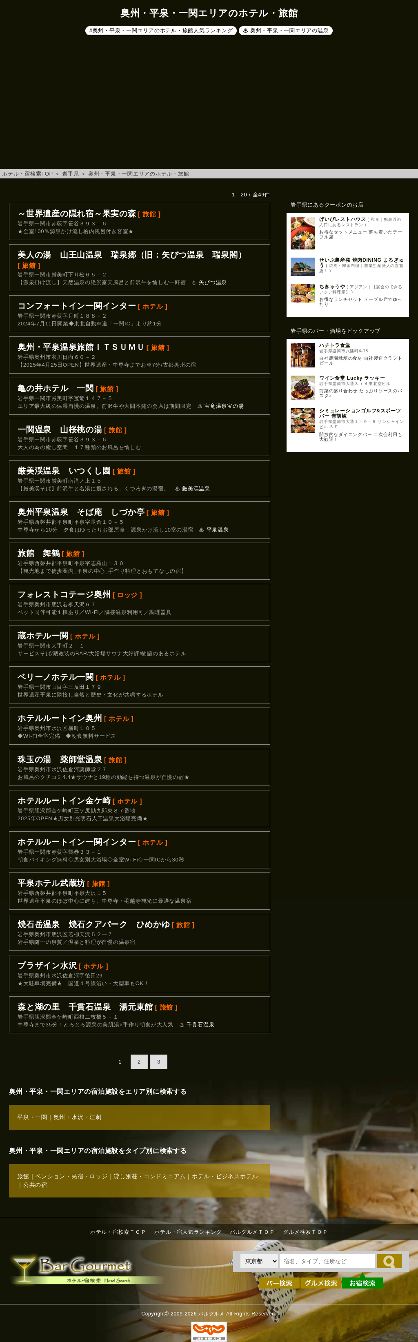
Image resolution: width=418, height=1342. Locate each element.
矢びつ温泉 (213, 282)
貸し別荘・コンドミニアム (149, 1176)
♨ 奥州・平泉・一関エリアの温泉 (286, 30)
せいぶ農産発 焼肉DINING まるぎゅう (361, 262)
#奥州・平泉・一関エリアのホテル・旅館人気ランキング (161, 30)
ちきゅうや (332, 286)
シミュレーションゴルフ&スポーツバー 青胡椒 (360, 413)
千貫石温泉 (201, 1025)
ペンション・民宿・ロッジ (71, 1176)
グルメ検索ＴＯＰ (305, 1232)
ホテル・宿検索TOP (27, 174)
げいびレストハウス (342, 219)
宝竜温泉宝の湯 (224, 406)
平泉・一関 (32, 1117)
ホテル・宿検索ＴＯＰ (118, 1232)
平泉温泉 (218, 530)
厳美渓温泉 (196, 488)
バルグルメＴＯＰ (252, 1232)
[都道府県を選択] (259, 1261)
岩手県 (70, 174)
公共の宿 (35, 1185)
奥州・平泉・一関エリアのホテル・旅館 (138, 174)
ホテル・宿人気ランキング (188, 1232)
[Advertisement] (209, 104)
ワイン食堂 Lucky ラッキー (352, 378)
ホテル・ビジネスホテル (225, 1176)
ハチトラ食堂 (335, 345)
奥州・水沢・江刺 (77, 1117)
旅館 (23, 1176)
